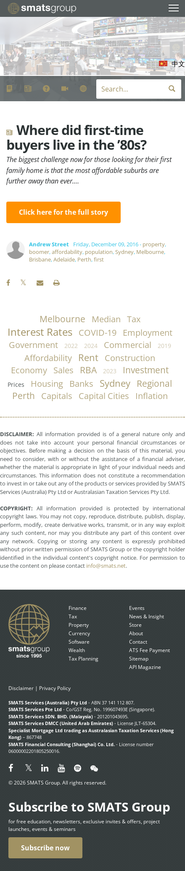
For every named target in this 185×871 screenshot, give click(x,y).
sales (63, 370)
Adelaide (64, 259)
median (106, 319)
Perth (84, 259)
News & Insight (146, 616)
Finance (78, 608)
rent (88, 357)
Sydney (124, 252)
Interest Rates (40, 332)
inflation (151, 396)
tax (133, 319)
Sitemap (138, 658)
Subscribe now (45, 847)
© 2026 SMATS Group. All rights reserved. (57, 782)
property (154, 244)
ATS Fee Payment (149, 650)
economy (29, 370)
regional (154, 383)
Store (135, 624)
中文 (178, 63)
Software (79, 641)
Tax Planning (83, 658)
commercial (127, 345)
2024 (91, 346)
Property (79, 624)
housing (47, 383)
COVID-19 (97, 332)
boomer (39, 252)
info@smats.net (106, 565)
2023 (109, 371)
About (136, 633)
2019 (164, 346)
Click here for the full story (63, 212)
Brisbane (40, 259)
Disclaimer (21, 688)
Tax (73, 616)
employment (147, 332)
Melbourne (150, 252)
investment (146, 370)
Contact (138, 641)
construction (130, 358)
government (33, 345)
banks (81, 383)
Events (137, 608)
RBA (88, 370)
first (99, 259)
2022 (71, 346)
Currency (79, 633)
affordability (67, 252)
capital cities (104, 396)
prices (16, 384)
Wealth (77, 650)
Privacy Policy (55, 688)
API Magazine (145, 667)
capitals (56, 396)
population (99, 252)
